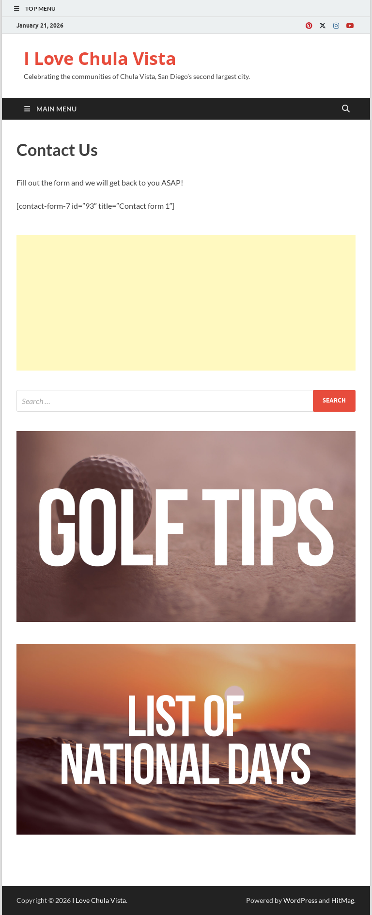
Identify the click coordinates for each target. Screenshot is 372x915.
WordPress (300, 900)
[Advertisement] (186, 303)
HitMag (342, 900)
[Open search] (346, 109)
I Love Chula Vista (100, 58)
